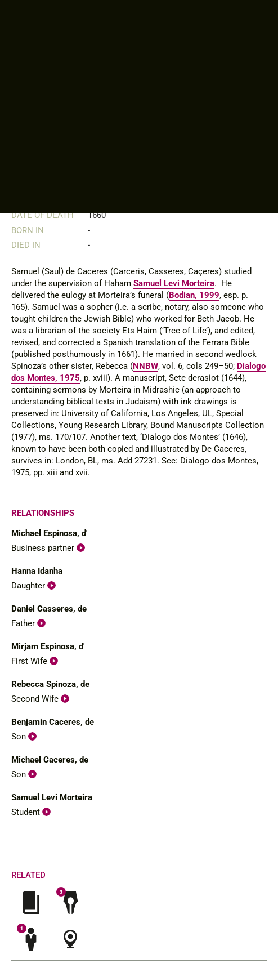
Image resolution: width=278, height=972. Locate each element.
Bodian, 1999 (194, 295)
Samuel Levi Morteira (173, 283)
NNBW (145, 366)
